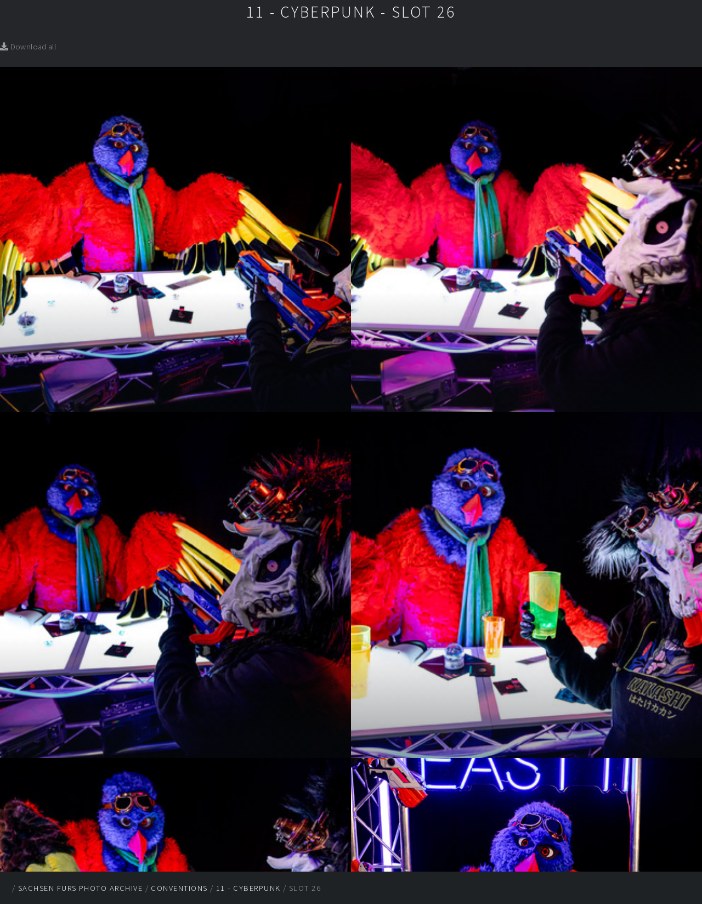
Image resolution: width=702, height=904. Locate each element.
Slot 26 (305, 888)
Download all (28, 47)
